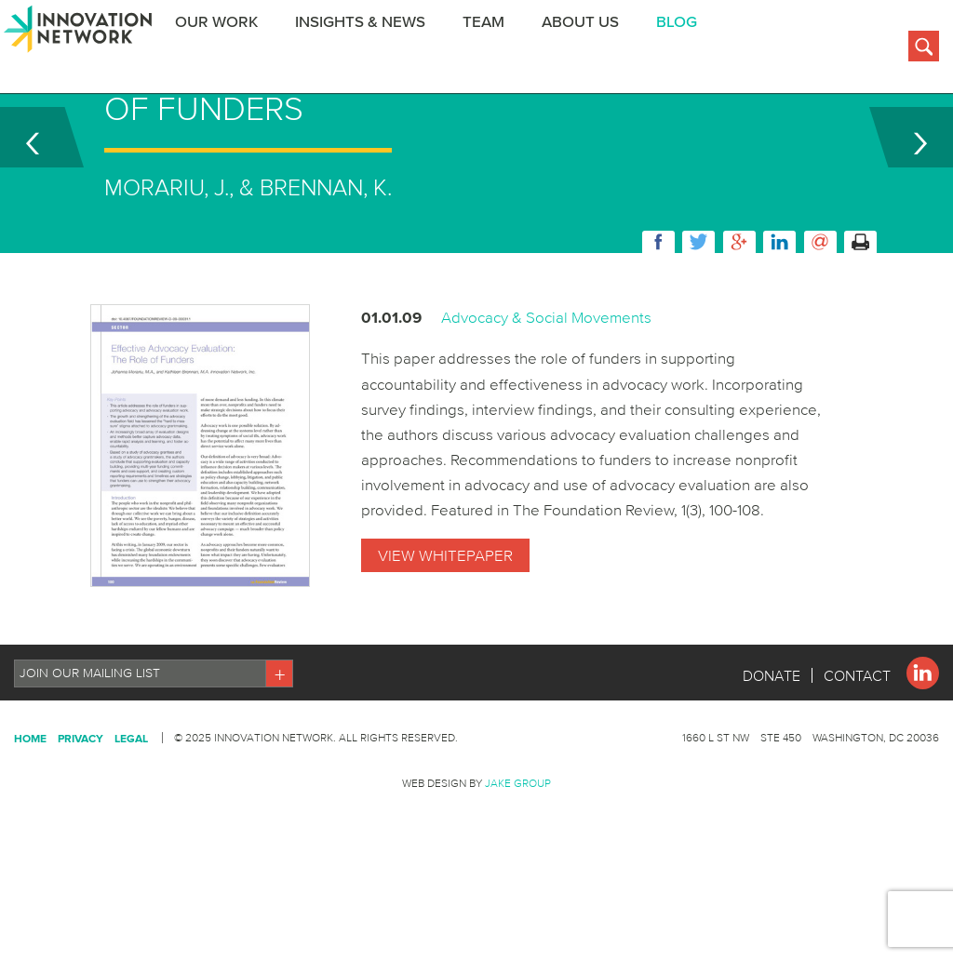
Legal (131, 811)
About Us (591, 50)
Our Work (227, 50)
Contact (857, 748)
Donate (771, 748)
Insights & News (371, 50)
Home (30, 811)
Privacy (80, 811)
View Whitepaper (445, 627)
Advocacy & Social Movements (546, 389)
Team (495, 50)
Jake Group (518, 855)
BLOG (687, 50)
